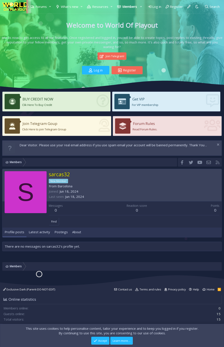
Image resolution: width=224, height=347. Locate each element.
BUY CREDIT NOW (38, 99)
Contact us (125, 289)
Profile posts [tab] (14, 232)
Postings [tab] (61, 232)
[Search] (212, 6)
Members (129, 6)
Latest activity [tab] (39, 232)
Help (196, 289)
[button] (50, 6)
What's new (69, 6)
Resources (100, 6)
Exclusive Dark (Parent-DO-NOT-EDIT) (29, 289)
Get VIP (138, 99)
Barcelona (65, 186)
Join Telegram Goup (40, 123)
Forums (41, 6)
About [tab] (76, 232)
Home (211, 289)
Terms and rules (150, 289)
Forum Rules (144, 123)
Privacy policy (177, 289)
